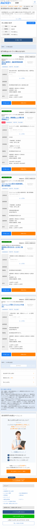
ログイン (22, 499)
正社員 (3, 122)
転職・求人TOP (4, 6)
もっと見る (18, 18)
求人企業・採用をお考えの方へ (11, 503)
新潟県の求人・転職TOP (13, 6)
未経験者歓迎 (5, 66)
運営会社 (22, 495)
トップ (5, 489)
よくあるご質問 (7, 493)
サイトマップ (7, 497)
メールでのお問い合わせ (18, 512)
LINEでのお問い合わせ (18, 516)
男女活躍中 (16, 66)
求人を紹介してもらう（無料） (18, 471)
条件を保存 (31, 23)
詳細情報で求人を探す (9, 491)
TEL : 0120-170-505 (18, 523)
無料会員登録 (7, 499)
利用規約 (6, 495)
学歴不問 (11, 66)
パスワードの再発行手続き (10, 501)
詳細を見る (23, 103)
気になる (6, 103)
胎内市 (21, 6)
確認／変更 (18, 40)
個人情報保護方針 (24, 493)
